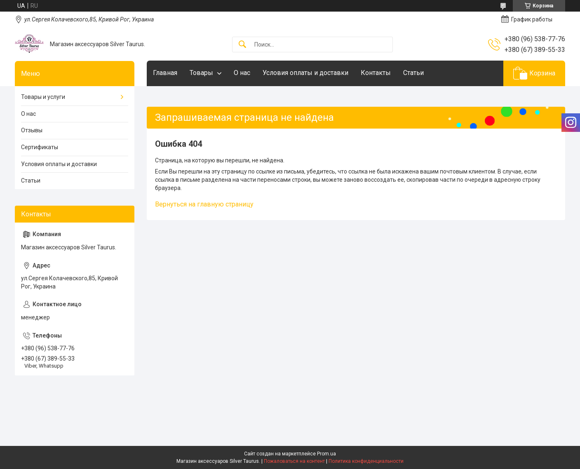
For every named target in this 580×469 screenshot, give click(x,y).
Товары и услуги (43, 97)
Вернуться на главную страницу (204, 204)
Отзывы (31, 130)
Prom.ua (326, 454)
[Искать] (242, 44)
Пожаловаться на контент (294, 461)
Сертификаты (39, 147)
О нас (242, 73)
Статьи (413, 73)
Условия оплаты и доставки (305, 73)
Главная (165, 73)
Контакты (376, 73)
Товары (201, 73)
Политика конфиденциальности (366, 461)
